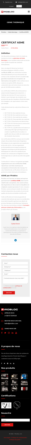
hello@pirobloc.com (23, 2)
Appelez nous (8, 2)
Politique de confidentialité (19, 437)
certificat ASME (15, 180)
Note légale (7, 437)
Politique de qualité (14, 439)
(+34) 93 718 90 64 (11, 316)
